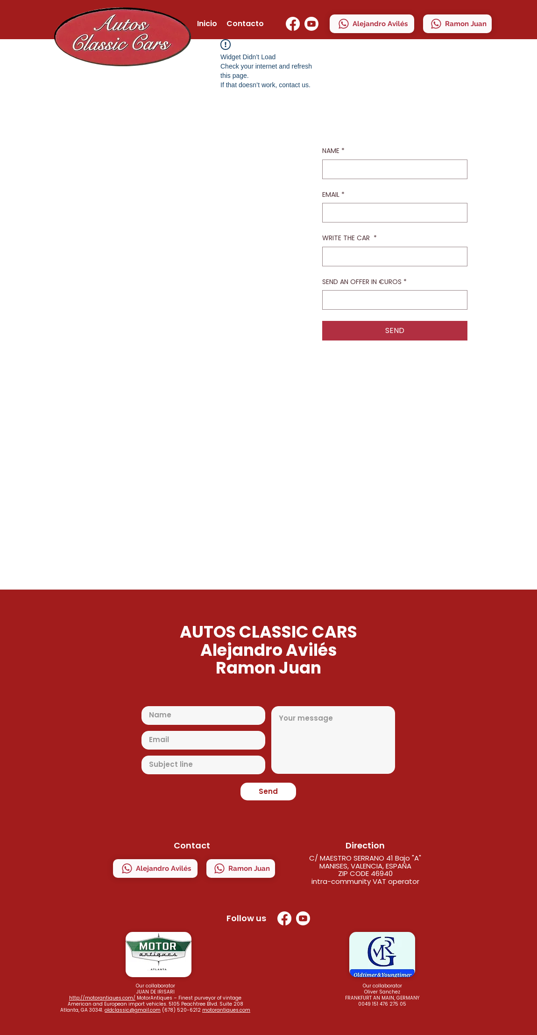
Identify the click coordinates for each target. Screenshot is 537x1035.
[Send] (268, 791)
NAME (333, 151)
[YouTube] (311, 24)
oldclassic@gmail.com (133, 1010)
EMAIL (333, 195)
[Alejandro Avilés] (372, 23)
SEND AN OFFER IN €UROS (364, 282)
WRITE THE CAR (349, 238)
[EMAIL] (392, 212)
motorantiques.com (226, 1010)
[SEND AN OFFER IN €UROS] (392, 300)
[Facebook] (293, 24)
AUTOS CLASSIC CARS (268, 631)
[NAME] (392, 169)
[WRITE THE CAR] (392, 256)
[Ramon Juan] (457, 23)
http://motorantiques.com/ (102, 997)
